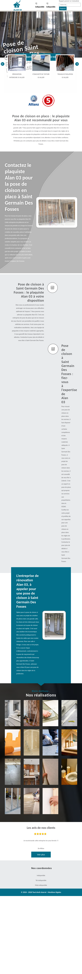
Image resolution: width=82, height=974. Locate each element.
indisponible (39, 5)
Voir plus (41, 854)
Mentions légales (54, 892)
